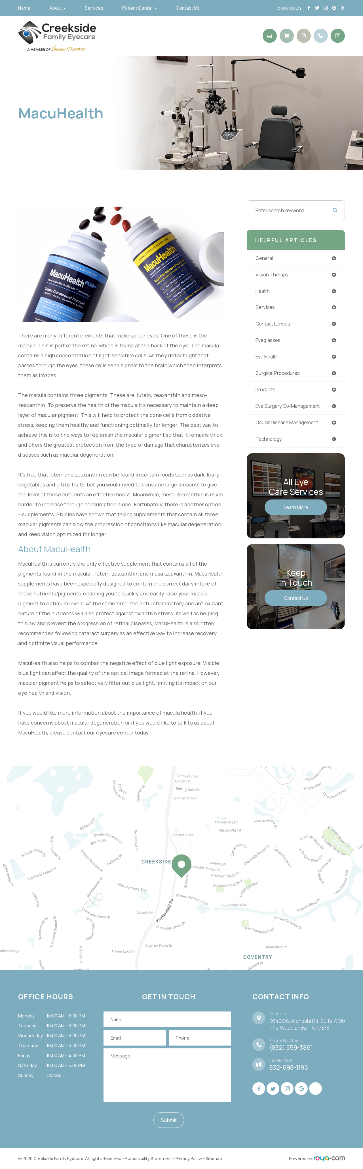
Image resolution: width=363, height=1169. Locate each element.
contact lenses (274, 324)
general (265, 258)
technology (269, 441)
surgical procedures (280, 374)
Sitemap (214, 1158)
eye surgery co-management (290, 408)
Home (24, 8)
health (263, 291)
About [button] (57, 8)
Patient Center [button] (139, 8)
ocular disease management (289, 424)
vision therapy (273, 274)
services (266, 308)
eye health (268, 358)
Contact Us (188, 8)
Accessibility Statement (148, 1158)
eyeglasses (269, 341)
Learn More (296, 509)
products (266, 391)
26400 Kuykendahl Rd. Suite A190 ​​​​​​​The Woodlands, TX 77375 (307, 1024)
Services (94, 8)
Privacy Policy (189, 1158)
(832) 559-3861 (291, 1047)
